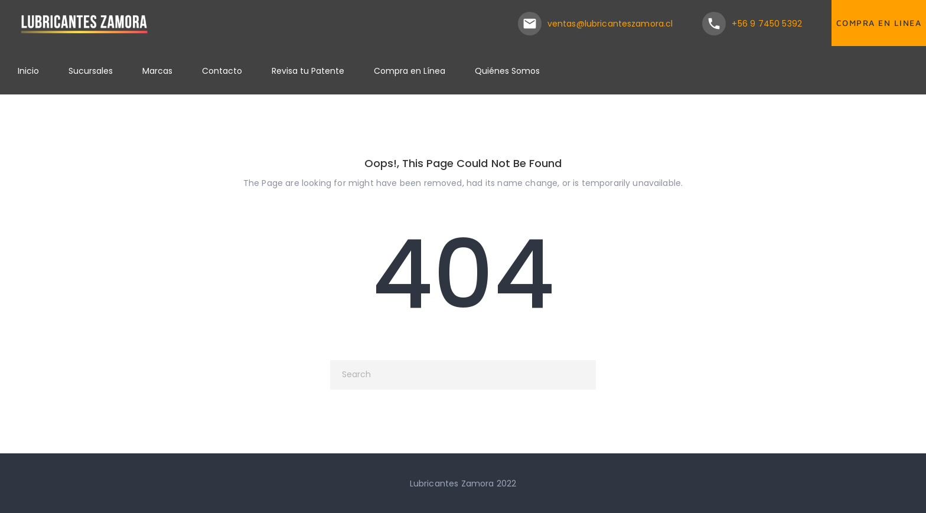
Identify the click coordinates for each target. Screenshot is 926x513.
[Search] (463, 375)
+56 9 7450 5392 (767, 24)
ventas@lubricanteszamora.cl (610, 24)
